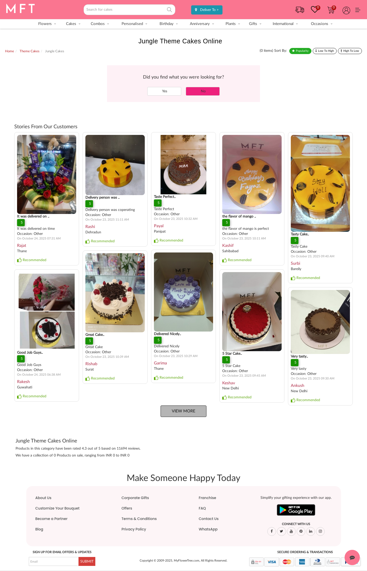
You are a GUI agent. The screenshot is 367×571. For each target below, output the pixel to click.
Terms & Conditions (139, 518)
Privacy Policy (134, 529)
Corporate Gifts (135, 497)
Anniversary (200, 24)
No (203, 91)
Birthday (167, 24)
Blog (39, 529)
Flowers (45, 24)
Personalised (132, 24)
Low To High (326, 50)
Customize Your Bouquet (57, 508)
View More (183, 411)
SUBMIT (87, 561)
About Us (43, 497)
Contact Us (209, 518)
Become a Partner (51, 518)
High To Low (351, 50)
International (283, 24)
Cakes (71, 24)
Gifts (253, 24)
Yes (164, 91)
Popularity (302, 50)
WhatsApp (208, 529)
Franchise (207, 497)
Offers (127, 508)
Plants (231, 24)
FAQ (202, 508)
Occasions (319, 24)
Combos (98, 24)
